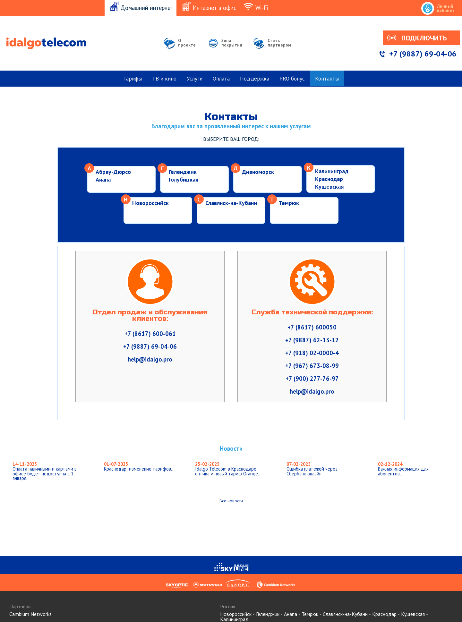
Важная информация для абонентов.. (403, 468)
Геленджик (183, 171)
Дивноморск (258, 171)
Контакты (327, 78)
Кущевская (329, 186)
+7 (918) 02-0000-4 (312, 353)
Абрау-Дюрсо (113, 171)
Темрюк (288, 203)
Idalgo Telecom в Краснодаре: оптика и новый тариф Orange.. (227, 468)
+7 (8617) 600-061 (150, 333)
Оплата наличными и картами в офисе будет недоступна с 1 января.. (45, 471)
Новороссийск (150, 203)
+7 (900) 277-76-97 (312, 378)
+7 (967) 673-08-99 (312, 366)
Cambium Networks (30, 614)
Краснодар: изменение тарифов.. (138, 466)
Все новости (231, 501)
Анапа (103, 179)
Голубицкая (183, 179)
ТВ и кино (164, 78)
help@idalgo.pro (150, 359)
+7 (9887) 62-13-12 (312, 340)
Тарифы (132, 78)
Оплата (221, 78)
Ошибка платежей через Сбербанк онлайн (312, 468)
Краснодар (329, 179)
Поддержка (254, 78)
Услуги (194, 78)
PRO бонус (292, 78)
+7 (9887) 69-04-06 (423, 54)
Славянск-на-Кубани (231, 203)
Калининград (331, 171)
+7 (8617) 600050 (312, 327)
